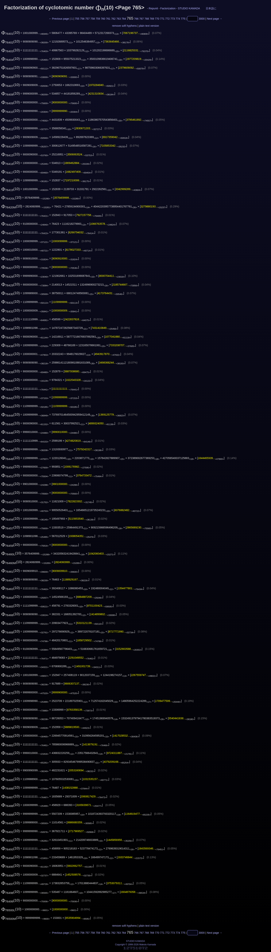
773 (172, 18)
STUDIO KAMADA (189, 8)
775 (183, 18)
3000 (202, 18)
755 (77, 18)
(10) (10, 33)
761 (108, 18)
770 (157, 18)
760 (103, 18)
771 (162, 18)
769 (152, 18)
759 (98, 18)
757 (87, 18)
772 (167, 18)
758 (92, 18)
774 (178, 18)
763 (118, 18)
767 (141, 18)
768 (147, 18)
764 (124, 18)
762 (113, 18)
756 (82, 18)
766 (136, 18)
